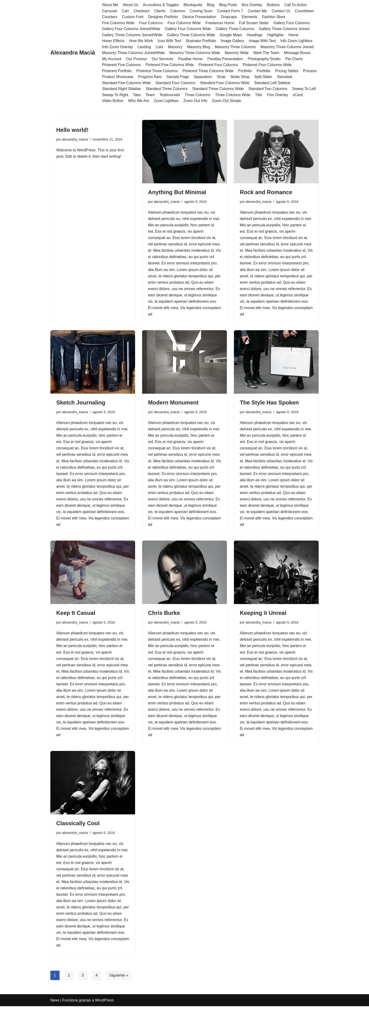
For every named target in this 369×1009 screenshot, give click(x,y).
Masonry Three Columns (235, 47)
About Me (110, 5)
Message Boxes (298, 53)
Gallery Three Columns (235, 29)
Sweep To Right (115, 95)
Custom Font (133, 17)
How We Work (141, 41)
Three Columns (198, 95)
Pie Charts (295, 59)
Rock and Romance (266, 192)
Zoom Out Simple (226, 101)
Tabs (137, 95)
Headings (255, 35)
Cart (125, 11)
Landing (144, 47)
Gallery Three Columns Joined (284, 29)
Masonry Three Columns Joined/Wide (133, 53)
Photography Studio (264, 59)
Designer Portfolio (163, 17)
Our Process (136, 59)
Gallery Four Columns (292, 23)
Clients (160, 11)
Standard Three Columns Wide (218, 89)
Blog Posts (228, 5)
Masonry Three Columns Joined (287, 47)
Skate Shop (240, 77)
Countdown (305, 11)
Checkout (142, 11)
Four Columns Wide (184, 23)
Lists (160, 47)
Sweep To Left (305, 89)
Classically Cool (78, 825)
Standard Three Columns (167, 89)
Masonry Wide (237, 53)
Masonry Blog (198, 47)
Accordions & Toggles (161, 5)
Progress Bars (150, 77)
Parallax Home (190, 59)
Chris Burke (164, 614)
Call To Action (296, 5)
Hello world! (72, 130)
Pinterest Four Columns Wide (267, 65)
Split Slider (264, 77)
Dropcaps (229, 17)
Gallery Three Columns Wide (191, 35)
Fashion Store (274, 17)
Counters (109, 17)
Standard (285, 77)
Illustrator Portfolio (201, 41)
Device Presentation (200, 17)
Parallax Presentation (225, 59)
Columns (177, 11)
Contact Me (258, 11)
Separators (203, 77)
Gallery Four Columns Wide (188, 29)
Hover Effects (113, 41)
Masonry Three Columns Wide (195, 53)
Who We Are (138, 101)
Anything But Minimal (177, 192)
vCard (298, 95)
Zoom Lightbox (166, 101)
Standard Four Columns (176, 83)
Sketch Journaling (80, 403)
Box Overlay (252, 5)
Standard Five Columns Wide (126, 83)
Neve (54, 1003)
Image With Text (262, 41)
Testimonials (170, 95)
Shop (221, 77)
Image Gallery (233, 41)
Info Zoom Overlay (117, 47)
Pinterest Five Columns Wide (170, 65)
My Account (111, 59)
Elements (250, 17)
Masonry (175, 47)
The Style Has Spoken (269, 403)
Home (294, 35)
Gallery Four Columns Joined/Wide (131, 29)
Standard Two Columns (268, 89)
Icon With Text (169, 41)
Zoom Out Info (196, 101)
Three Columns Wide (233, 95)
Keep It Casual (75, 614)
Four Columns (151, 23)
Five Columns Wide (118, 23)
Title (259, 95)
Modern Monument (173, 403)
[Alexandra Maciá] (72, 53)
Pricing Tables (287, 71)
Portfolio (246, 71)
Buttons (273, 5)
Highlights (276, 35)
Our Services (162, 59)
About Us (130, 5)
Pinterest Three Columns (157, 71)
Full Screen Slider (254, 23)
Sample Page (178, 77)
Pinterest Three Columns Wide (208, 71)
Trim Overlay (278, 95)
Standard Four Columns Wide (225, 83)
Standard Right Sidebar (121, 89)
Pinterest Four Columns (218, 65)
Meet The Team (267, 53)
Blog (211, 5)
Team (150, 95)
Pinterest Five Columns (121, 65)
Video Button (112, 101)
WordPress (104, 1003)
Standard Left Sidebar (273, 83)
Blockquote (193, 5)
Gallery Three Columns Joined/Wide (132, 35)
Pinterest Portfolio (117, 71)
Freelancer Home (220, 23)
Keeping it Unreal (263, 614)
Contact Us (281, 11)
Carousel (109, 11)
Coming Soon (201, 11)
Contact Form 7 (230, 11)
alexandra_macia (75, 139)
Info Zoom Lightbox (297, 41)
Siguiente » (118, 978)
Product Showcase (117, 77)
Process (310, 71)
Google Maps (231, 35)
